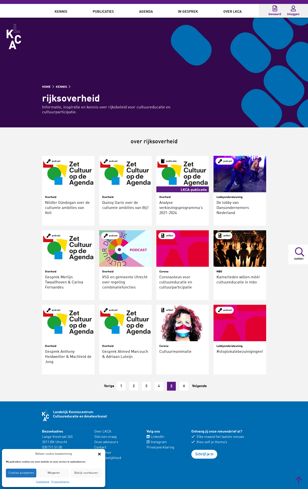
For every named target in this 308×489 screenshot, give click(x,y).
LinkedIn (155, 437)
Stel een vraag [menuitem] (105, 437)
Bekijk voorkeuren (86, 473)
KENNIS (63, 87)
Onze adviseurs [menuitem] (106, 442)
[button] (99, 454)
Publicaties (103, 12)
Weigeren (54, 473)
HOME (48, 87)
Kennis (61, 12)
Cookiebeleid (42, 482)
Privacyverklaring (60, 482)
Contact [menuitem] (100, 447)
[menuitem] (61, 11)
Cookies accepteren (21, 473)
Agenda (146, 12)
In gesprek (188, 12)
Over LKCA (232, 12)
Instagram (157, 442)
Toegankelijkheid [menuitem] (107, 458)
